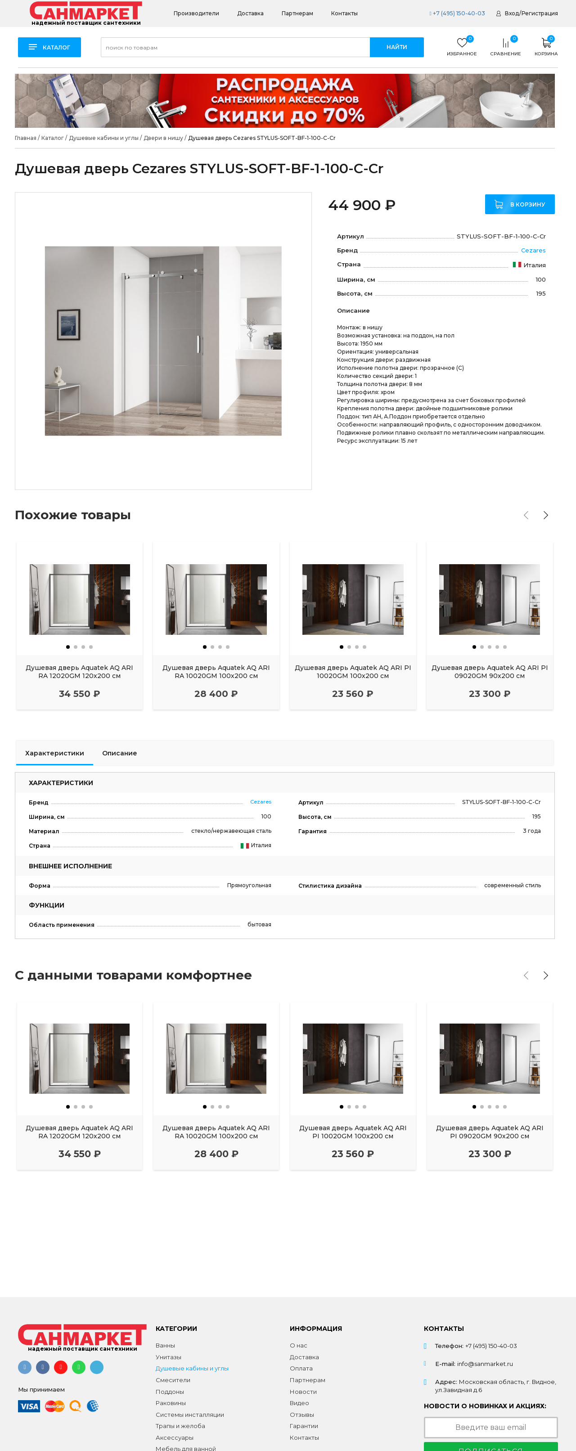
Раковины (171, 1402)
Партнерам (297, 13)
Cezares (533, 250)
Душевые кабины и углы (192, 1368)
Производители (196, 13)
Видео (299, 1402)
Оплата (301, 1368)
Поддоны (170, 1391)
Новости (303, 1391)
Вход (512, 13)
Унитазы (168, 1357)
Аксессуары (175, 1437)
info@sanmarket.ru (485, 1363)
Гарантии (304, 1425)
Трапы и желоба (180, 1425)
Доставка (250, 13)
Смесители (173, 1380)
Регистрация (540, 13)
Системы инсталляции (190, 1414)
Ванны (165, 1345)
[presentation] (526, 515)
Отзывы (302, 1414)
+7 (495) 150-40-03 (457, 13)
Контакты (344, 13)
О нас (298, 1345)
